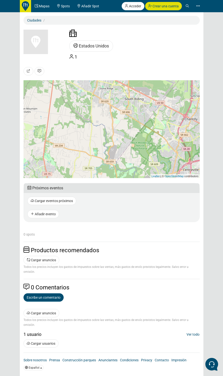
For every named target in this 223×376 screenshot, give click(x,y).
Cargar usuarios (41, 343)
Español (33, 367)
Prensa (54, 360)
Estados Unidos (91, 45)
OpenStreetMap (174, 176)
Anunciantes (107, 360)
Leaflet (156, 176)
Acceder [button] (133, 6)
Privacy (146, 360)
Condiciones (129, 360)
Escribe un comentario (43, 297)
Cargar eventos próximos (52, 201)
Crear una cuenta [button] (163, 6)
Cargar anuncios (41, 260)
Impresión (179, 360)
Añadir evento (43, 214)
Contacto (162, 360)
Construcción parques (79, 360)
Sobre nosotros (35, 360)
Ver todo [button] (193, 334)
